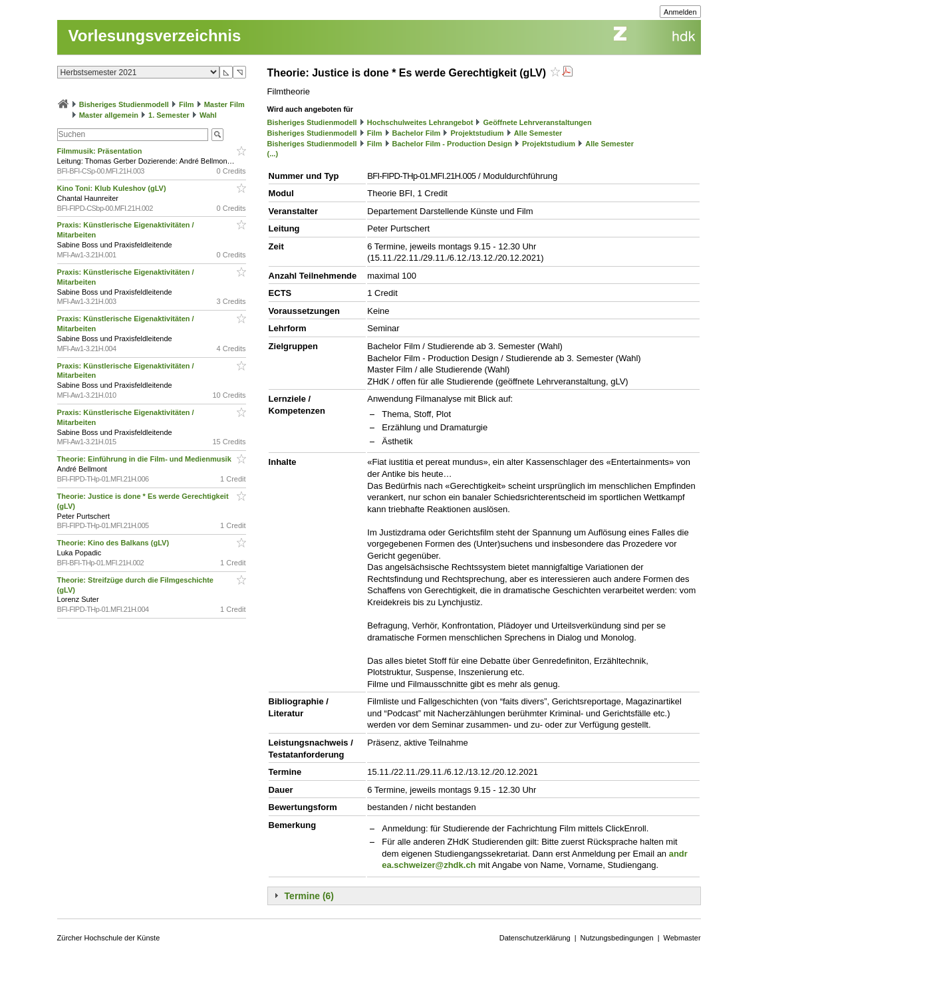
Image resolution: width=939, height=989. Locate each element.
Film (186, 104)
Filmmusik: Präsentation (100, 151)
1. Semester (169, 115)
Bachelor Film (416, 133)
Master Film (224, 104)
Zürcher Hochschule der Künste (108, 938)
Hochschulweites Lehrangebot (420, 122)
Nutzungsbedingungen (617, 938)
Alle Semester (538, 133)
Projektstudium (476, 133)
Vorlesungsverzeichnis (154, 36)
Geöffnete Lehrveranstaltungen (537, 122)
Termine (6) (309, 896)
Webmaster (682, 938)
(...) (273, 154)
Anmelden (680, 12)
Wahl (208, 115)
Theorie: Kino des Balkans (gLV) (114, 543)
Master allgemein (108, 115)
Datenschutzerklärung (535, 938)
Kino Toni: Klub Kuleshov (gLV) (112, 188)
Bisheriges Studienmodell (124, 104)
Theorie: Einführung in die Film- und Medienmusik (145, 459)
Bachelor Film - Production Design (452, 144)
